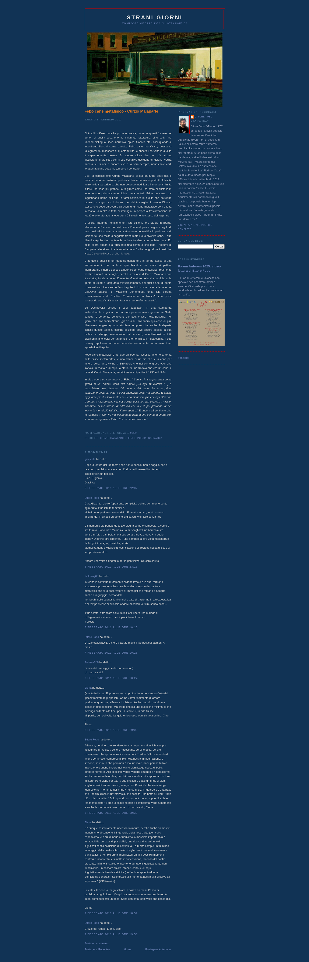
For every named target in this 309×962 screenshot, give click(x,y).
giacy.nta (90, 459)
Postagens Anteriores (158, 949)
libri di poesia (137, 438)
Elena (88, 687)
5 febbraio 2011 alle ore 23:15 (111, 566)
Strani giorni (155, 17)
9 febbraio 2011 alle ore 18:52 (111, 913)
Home (127, 949)
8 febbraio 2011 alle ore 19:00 (111, 730)
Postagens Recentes (97, 949)
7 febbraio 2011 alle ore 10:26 (111, 652)
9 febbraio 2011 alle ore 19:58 (111, 934)
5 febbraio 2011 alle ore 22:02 (111, 488)
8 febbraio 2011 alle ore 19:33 (111, 812)
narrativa (155, 438)
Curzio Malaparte (112, 438)
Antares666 (92, 662)
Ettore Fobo (92, 497)
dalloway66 (91, 576)
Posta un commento (97, 943)
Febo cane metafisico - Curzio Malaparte (121, 111)
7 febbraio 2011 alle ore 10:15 (111, 627)
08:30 (133, 433)
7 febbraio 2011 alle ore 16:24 (111, 678)
